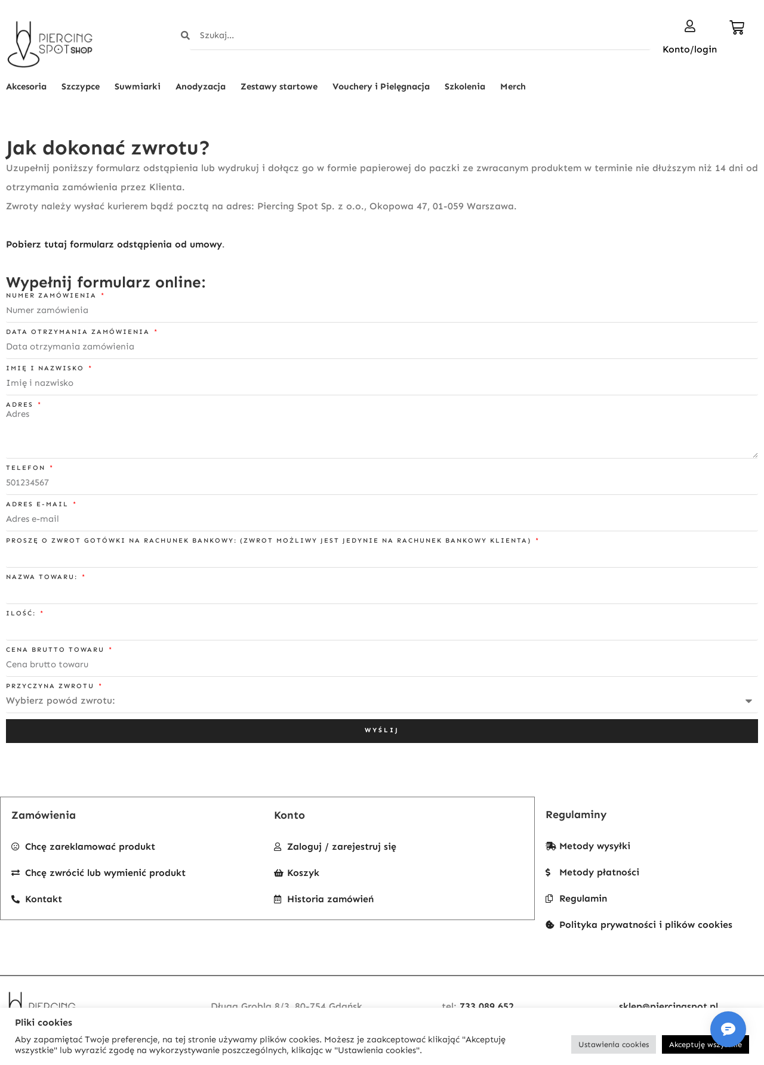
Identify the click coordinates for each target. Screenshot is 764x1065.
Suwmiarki (138, 86)
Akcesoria (26, 86)
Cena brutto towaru (56, 649)
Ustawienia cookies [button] (613, 1044)
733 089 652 (487, 1006)
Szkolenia (465, 86)
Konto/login (690, 49)
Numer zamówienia (53, 295)
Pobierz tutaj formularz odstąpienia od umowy (114, 244)
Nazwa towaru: (43, 577)
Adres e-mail (39, 504)
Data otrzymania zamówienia (79, 332)
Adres (21, 404)
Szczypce (80, 86)
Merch (513, 86)
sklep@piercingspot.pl (668, 1006)
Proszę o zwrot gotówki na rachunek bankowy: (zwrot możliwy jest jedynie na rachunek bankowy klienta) (270, 540)
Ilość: (22, 613)
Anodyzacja (200, 86)
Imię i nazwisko (46, 368)
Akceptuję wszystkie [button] (705, 1044)
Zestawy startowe (279, 86)
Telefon (27, 468)
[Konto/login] (690, 26)
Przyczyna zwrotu (51, 686)
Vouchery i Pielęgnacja (381, 86)
